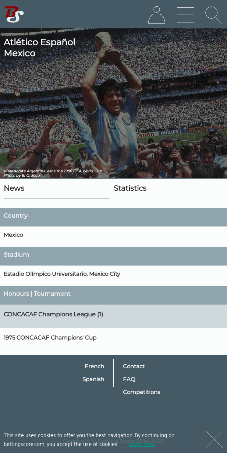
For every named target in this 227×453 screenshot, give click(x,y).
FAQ (129, 379)
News (14, 188)
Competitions (141, 392)
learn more (142, 443)
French (94, 366)
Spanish (93, 379)
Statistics (130, 188)
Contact (134, 366)
